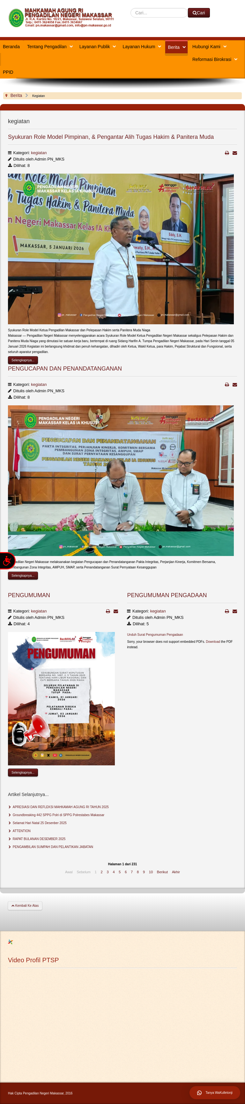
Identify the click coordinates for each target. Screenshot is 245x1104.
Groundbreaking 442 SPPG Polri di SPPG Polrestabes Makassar (58, 815)
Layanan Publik (94, 46)
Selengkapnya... (22, 360)
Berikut (162, 872)
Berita (174, 47)
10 (151, 872)
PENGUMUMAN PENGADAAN (167, 595)
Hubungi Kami (206, 46)
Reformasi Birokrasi (211, 59)
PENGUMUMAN (29, 595)
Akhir (176, 872)
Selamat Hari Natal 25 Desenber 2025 (39, 823)
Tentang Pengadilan (47, 46)
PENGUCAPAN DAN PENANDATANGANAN (65, 368)
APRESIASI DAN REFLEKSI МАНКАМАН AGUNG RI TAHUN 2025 (60, 807)
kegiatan (39, 152)
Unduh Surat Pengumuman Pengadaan (155, 634)
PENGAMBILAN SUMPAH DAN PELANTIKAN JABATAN (52, 847)
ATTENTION (21, 831)
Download (213, 641)
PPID (8, 72)
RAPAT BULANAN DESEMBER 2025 (38, 839)
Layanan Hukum (138, 46)
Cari (199, 13)
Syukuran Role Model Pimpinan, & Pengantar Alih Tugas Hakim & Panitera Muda (111, 137)
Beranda (11, 46)
